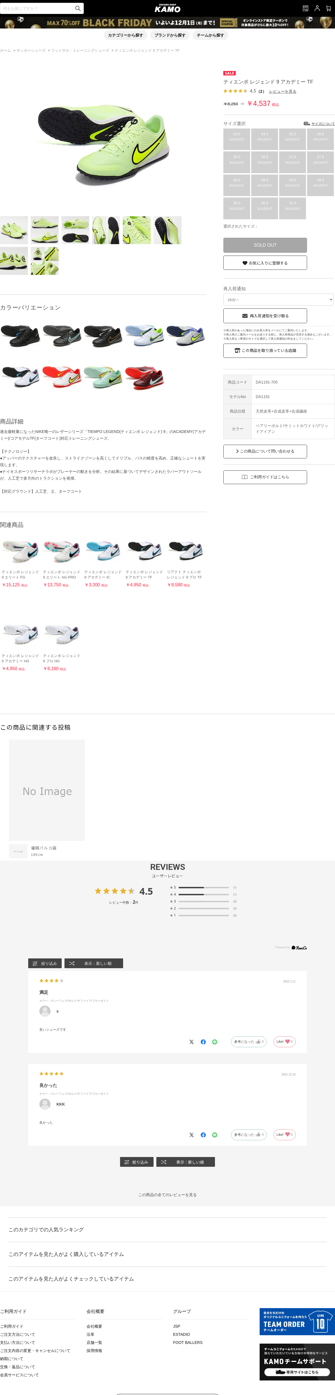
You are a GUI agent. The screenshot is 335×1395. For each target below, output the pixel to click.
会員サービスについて (19, 1375)
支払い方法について (17, 1342)
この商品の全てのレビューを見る (167, 1194)
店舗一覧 (94, 1342)
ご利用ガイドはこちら (269, 477)
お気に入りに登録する (268, 263)
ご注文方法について (17, 1334)
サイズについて (323, 124)
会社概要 (94, 1326)
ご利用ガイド (11, 1326)
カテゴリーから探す (125, 35)
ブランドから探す (170, 35)
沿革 (90, 1334)
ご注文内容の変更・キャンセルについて (35, 1350)
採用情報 (94, 1350)
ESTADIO (181, 1334)
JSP (176, 1326)
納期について (11, 1358)
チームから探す (210, 35)
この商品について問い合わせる (267, 451)
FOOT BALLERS (188, 1342)
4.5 (146, 891)
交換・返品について (17, 1367)
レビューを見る (282, 91)
